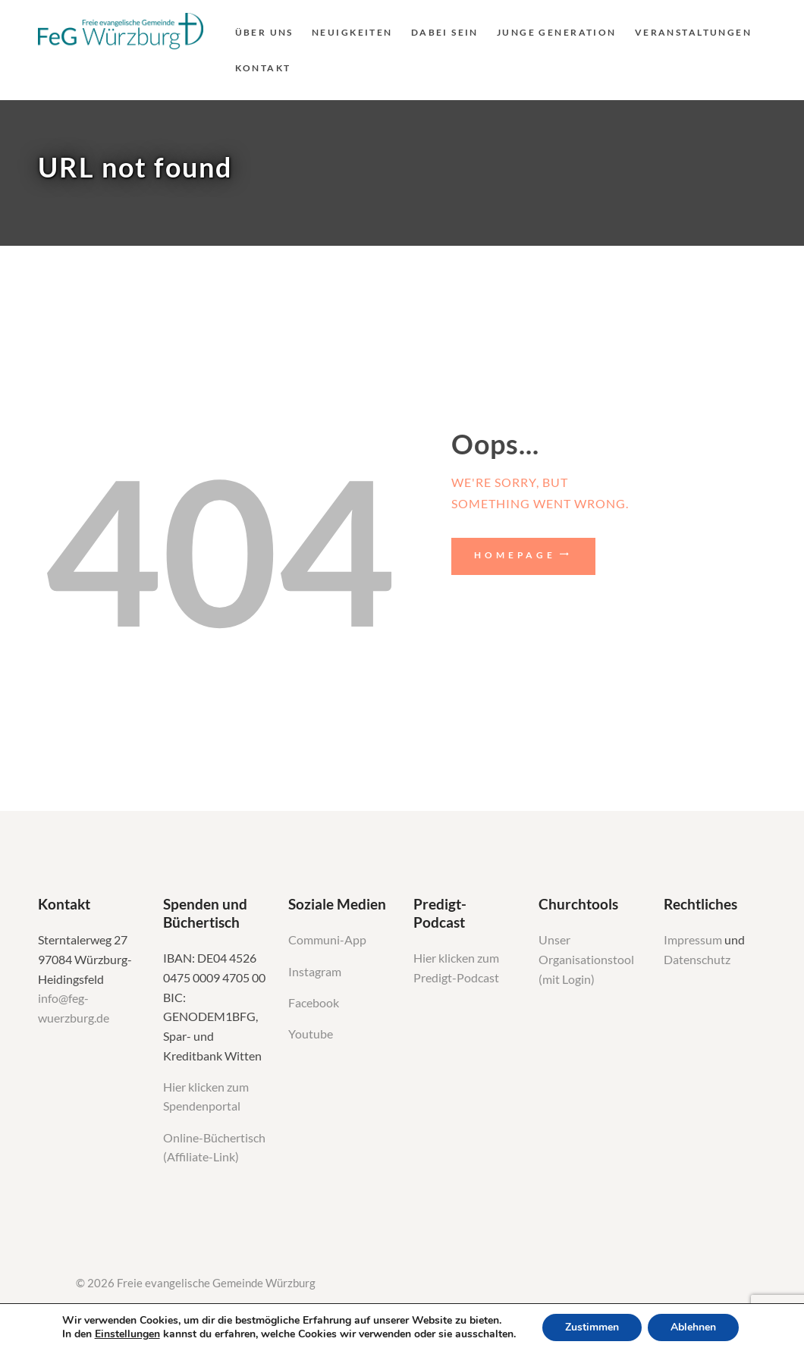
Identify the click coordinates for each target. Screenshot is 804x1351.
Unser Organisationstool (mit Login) (586, 959)
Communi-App (327, 940)
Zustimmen (592, 1327)
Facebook (313, 1003)
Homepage (515, 555)
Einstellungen (127, 1334)
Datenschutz (697, 959)
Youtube (310, 1034)
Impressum (694, 940)
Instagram (316, 972)
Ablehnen (693, 1327)
